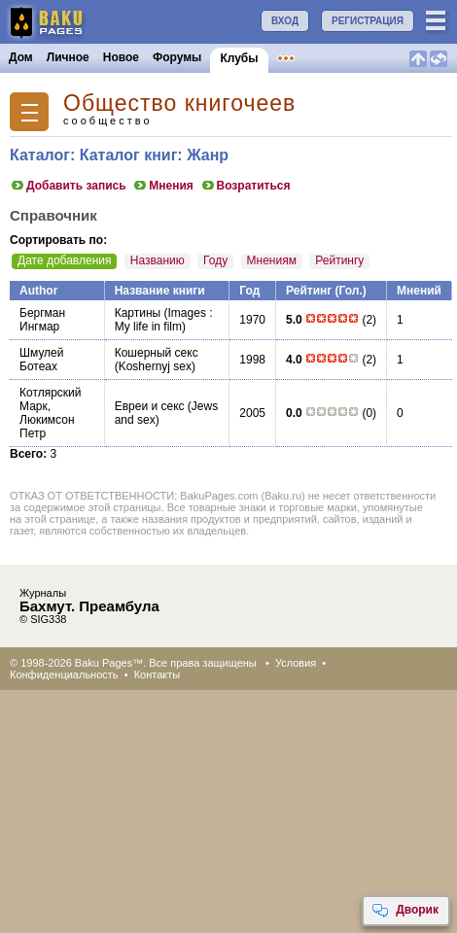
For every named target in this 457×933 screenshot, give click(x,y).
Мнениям (272, 260)
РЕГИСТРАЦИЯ (368, 21)
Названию (157, 260)
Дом (21, 57)
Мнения (162, 185)
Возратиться (245, 185)
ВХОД (285, 21)
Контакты (157, 674)
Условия (295, 663)
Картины (138, 313)
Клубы (239, 58)
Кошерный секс (156, 353)
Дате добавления (64, 260)
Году (215, 260)
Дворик (405, 910)
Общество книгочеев (179, 103)
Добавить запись (68, 185)
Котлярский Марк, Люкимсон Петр (50, 413)
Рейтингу (339, 260)
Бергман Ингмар (42, 319)
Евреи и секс (150, 406)
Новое (121, 57)
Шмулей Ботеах (41, 359)
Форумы (177, 57)
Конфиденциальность (64, 674)
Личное (68, 57)
